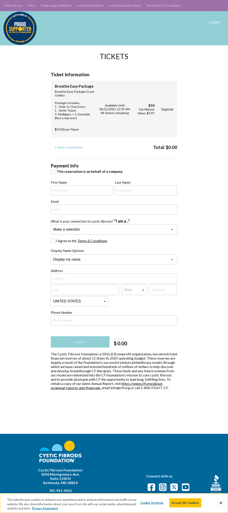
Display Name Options (67, 251)
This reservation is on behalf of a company (90, 171)
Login (214, 22)
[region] (114, 503)
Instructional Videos (90, 5)
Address (57, 271)
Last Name (122, 182)
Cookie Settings (151, 502)
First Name (59, 182)
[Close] (221, 503)
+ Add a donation (68, 147)
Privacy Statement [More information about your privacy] (45, 508)
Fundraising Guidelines (56, 5)
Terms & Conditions (92, 241)
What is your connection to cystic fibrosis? (90, 221)
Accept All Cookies (185, 502)
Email (55, 201)
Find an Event (13, 5)
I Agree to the (81, 241)
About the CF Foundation (164, 5)
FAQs (32, 5)
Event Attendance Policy (125, 5)
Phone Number (62, 312)
